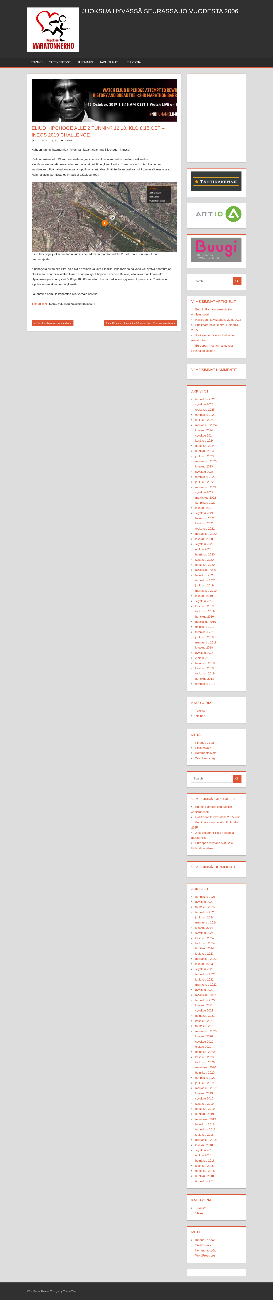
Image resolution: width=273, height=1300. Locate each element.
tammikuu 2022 (205, 502)
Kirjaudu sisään (205, 742)
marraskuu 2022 (206, 487)
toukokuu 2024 (205, 445)
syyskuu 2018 (204, 652)
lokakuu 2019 (204, 596)
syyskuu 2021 (204, 513)
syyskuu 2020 (204, 544)
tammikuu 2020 (205, 580)
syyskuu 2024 (204, 435)
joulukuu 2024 (204, 420)
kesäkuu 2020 (204, 559)
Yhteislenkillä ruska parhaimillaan (53, 323)
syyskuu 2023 (204, 471)
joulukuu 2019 (204, 585)
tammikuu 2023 (205, 477)
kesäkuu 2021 (204, 523)
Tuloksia (134, 62)
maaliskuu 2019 (205, 621)
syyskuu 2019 (204, 601)
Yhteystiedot (60, 62)
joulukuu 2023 (204, 456)
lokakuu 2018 (204, 647)
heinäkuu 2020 (205, 554)
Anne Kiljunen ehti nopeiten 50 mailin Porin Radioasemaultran (139, 323)
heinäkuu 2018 (205, 663)
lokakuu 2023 (204, 466)
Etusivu (36, 62)
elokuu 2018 (203, 658)
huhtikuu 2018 (204, 678)
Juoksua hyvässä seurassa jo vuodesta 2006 (160, 11)
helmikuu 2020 (204, 575)
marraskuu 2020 (206, 533)
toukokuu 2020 (205, 564)
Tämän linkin (40, 303)
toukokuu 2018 (205, 673)
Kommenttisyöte (205, 753)
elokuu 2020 (203, 549)
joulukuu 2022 (204, 482)
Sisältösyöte (203, 748)
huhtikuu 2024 (204, 451)
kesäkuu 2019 (204, 606)
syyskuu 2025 (204, 404)
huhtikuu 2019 (204, 616)
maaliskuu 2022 (205, 497)
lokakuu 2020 (204, 539)
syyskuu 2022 (204, 492)
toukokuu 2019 (205, 611)
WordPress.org (205, 758)
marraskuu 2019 (206, 590)
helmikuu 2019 (204, 627)
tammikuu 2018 (205, 684)
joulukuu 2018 (204, 637)
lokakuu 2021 (204, 508)
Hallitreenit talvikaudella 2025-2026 (218, 319)
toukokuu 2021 (205, 528)
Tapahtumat (111, 62)
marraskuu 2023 (206, 461)
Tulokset (200, 710)
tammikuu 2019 (205, 632)
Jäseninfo (85, 62)
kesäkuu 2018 (204, 668)
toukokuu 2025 (205, 409)
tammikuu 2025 (205, 415)
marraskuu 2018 (206, 642)
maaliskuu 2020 (205, 570)
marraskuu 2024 (206, 425)
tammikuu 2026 (205, 399)
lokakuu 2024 (204, 430)
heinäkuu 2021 (205, 518)
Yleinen (68, 140)
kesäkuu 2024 (204, 440)
